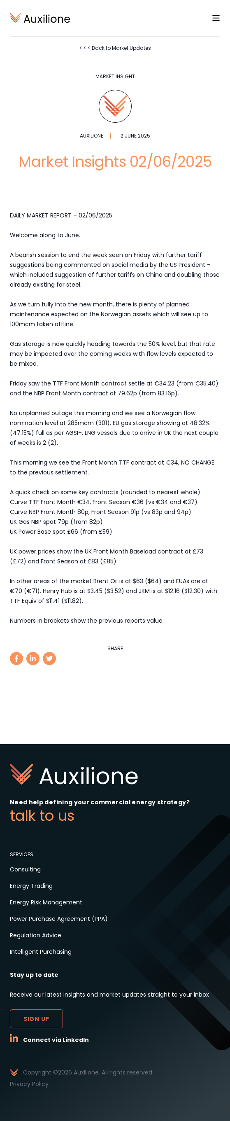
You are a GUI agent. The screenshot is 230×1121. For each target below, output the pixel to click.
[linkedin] (32, 658)
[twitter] (49, 658)
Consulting (25, 869)
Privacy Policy (29, 1084)
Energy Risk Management (46, 902)
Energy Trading (31, 886)
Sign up (36, 1019)
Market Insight (115, 76)
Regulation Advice (35, 935)
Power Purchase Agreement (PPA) (59, 919)
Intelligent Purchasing (41, 952)
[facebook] (16, 658)
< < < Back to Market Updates (115, 47)
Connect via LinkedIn (56, 1040)
